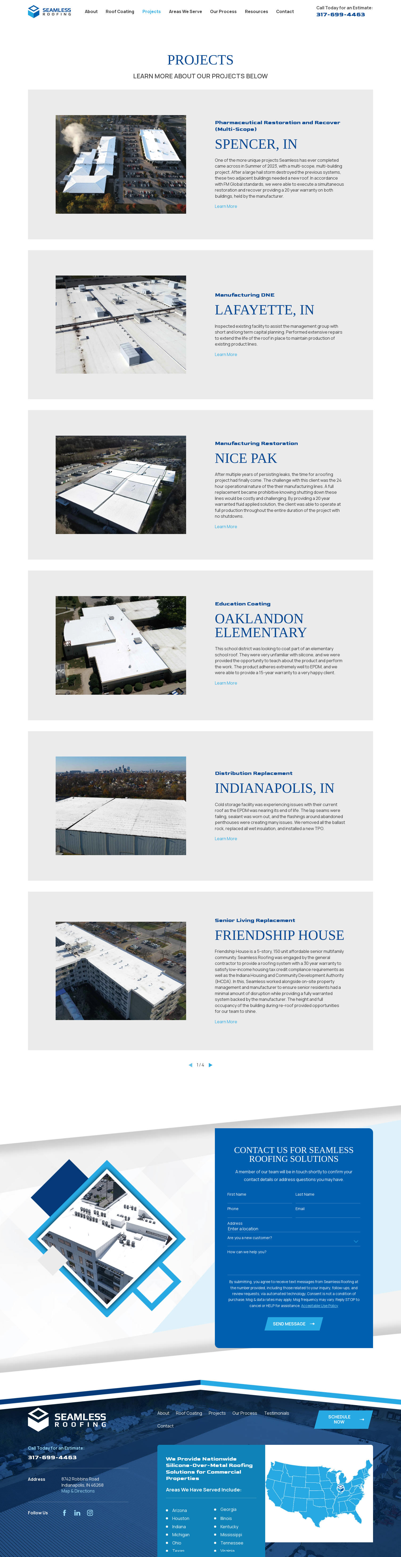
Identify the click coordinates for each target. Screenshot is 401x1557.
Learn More (226, 206)
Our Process (244, 1413)
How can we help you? (247, 1252)
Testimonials (276, 1413)
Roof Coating (189, 1413)
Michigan (181, 1535)
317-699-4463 (340, 14)
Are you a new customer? (250, 1238)
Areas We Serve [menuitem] (185, 11)
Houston (180, 1518)
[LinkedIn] (77, 1513)
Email (300, 1209)
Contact (165, 1426)
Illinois (226, 1518)
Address (235, 1223)
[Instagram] (90, 1513)
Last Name (305, 1194)
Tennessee (231, 1543)
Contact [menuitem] (285, 11)
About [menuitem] (91, 11)
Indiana (179, 1527)
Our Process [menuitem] (223, 11)
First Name (237, 1194)
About (163, 1413)
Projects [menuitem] (151, 11)
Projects (217, 1413)
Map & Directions (78, 1491)
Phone (233, 1209)
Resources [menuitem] (256, 11)
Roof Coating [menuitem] (120, 11)
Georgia (228, 1509)
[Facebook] (64, 1513)
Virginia (227, 1551)
